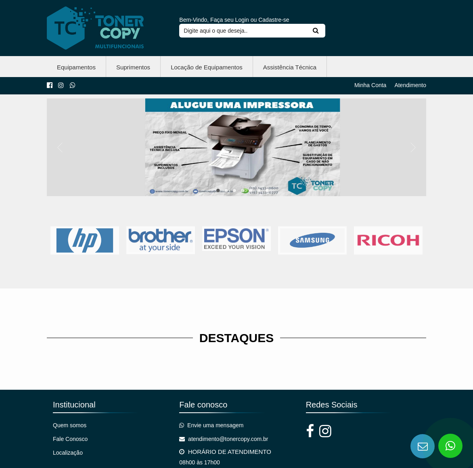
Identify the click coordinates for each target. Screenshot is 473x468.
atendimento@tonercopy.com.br (223, 438)
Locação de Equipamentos (207, 66)
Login (242, 19)
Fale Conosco (70, 438)
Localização (68, 452)
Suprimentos (133, 66)
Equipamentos (76, 66)
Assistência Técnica (289, 66)
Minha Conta (370, 84)
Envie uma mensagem (211, 425)
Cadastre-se (273, 19)
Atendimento (410, 84)
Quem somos (69, 425)
